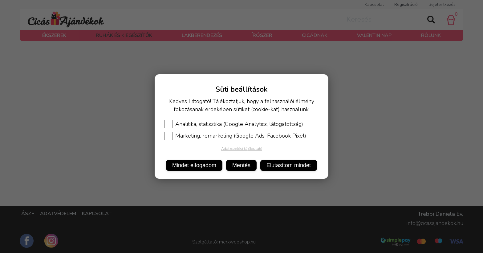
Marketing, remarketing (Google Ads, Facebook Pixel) (235, 136)
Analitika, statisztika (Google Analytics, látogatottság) (233, 124)
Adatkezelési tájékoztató (241, 148)
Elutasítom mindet (288, 165)
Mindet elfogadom (194, 165)
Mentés (241, 165)
